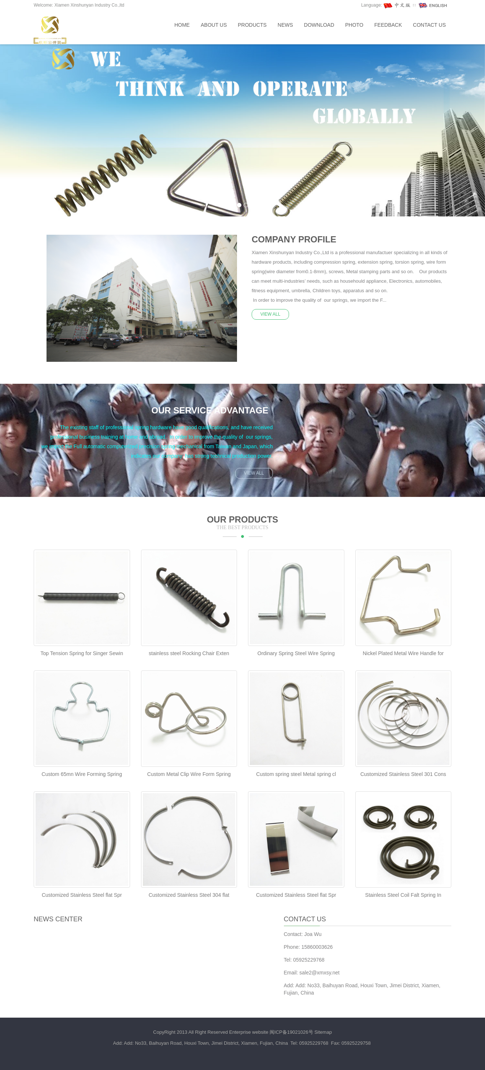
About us (214, 25)
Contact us (429, 25)
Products (252, 25)
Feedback (388, 25)
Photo (354, 25)
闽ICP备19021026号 (291, 1032)
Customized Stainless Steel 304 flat (189, 895)
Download (319, 25)
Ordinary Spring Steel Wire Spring (296, 653)
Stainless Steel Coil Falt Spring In (403, 895)
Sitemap (323, 1032)
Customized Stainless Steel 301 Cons (403, 774)
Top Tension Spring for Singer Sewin (82, 653)
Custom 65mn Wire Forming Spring (82, 774)
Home (182, 25)
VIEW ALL (270, 313)
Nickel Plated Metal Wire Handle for (403, 653)
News (285, 25)
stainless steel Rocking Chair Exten (189, 653)
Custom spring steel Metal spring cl (296, 774)
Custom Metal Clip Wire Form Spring (189, 774)
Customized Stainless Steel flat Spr (82, 895)
